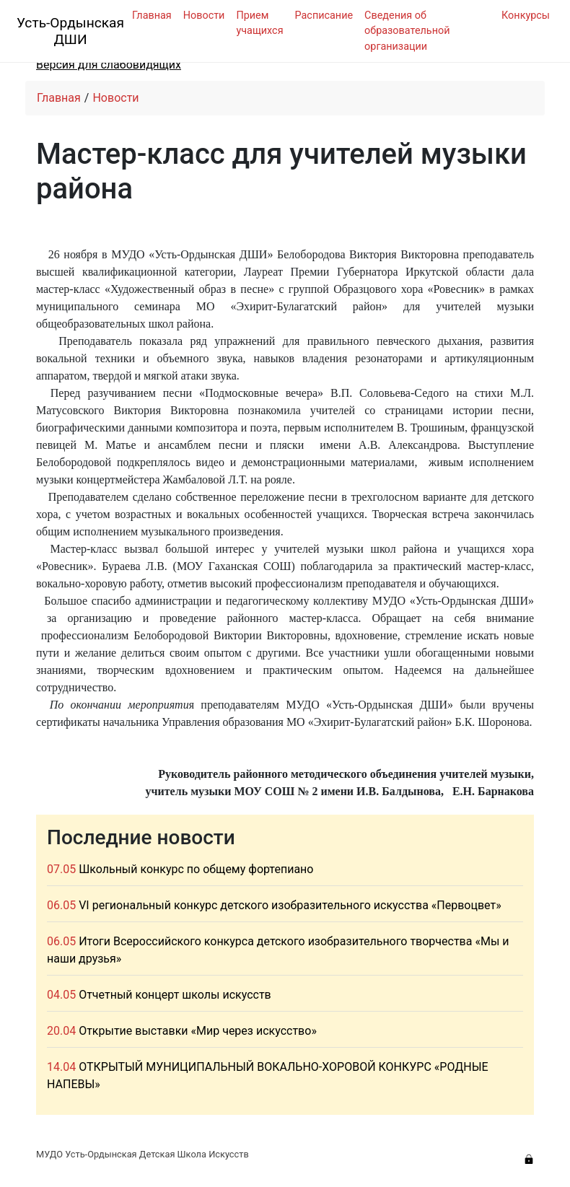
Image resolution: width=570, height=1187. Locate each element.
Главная (152, 15)
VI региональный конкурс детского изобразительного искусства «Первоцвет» (290, 905)
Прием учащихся (259, 23)
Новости (204, 15)
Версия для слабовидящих (108, 64)
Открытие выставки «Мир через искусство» (198, 1031)
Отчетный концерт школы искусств (175, 995)
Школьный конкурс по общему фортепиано (196, 869)
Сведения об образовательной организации (407, 31)
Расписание (324, 15)
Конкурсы (525, 15)
